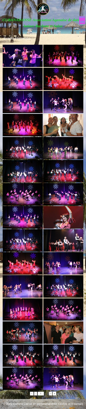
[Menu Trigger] (82, 20)
